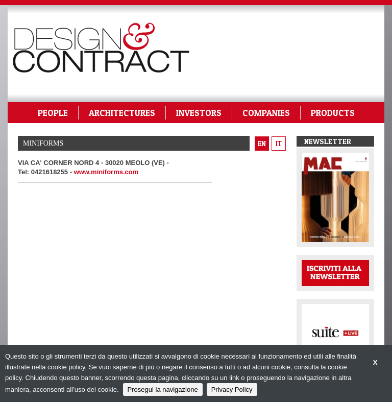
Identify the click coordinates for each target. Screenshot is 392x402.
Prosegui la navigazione (163, 389)
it (279, 143)
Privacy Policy (232, 389)
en (262, 143)
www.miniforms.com (106, 172)
